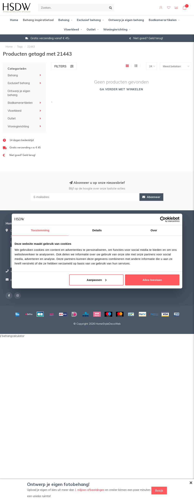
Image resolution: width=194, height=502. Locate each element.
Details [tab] (97, 230)
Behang (63, 20)
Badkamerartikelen (163, 20)
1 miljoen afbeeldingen (89, 490)
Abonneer (151, 197)
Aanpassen (96, 279)
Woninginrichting (115, 29)
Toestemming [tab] (40, 230)
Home (14, 20)
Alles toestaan (152, 279)
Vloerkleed (71, 29)
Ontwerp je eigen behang (126, 20)
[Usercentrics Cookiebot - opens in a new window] (162, 219)
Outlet (91, 29)
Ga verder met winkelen (121, 89)
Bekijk (159, 490)
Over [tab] (154, 230)
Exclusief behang (89, 20)
